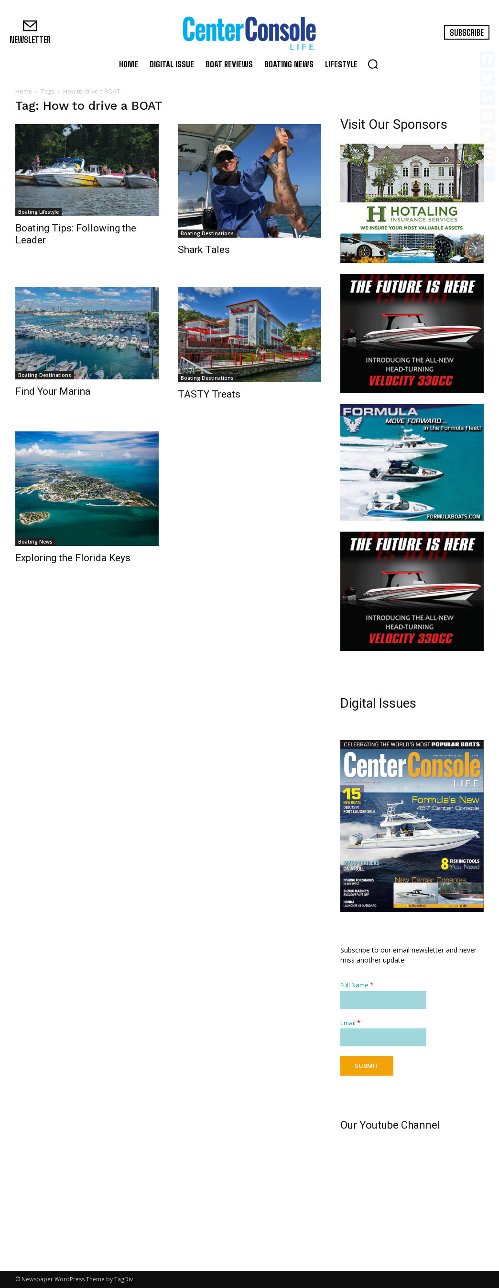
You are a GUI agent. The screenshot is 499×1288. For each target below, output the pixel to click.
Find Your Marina (52, 391)
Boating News (35, 541)
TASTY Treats (209, 394)
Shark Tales (204, 249)
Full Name (356, 985)
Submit (367, 1065)
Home (23, 91)
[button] (372, 63)
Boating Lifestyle (38, 212)
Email (350, 1023)
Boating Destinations (207, 233)
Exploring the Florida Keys (72, 558)
